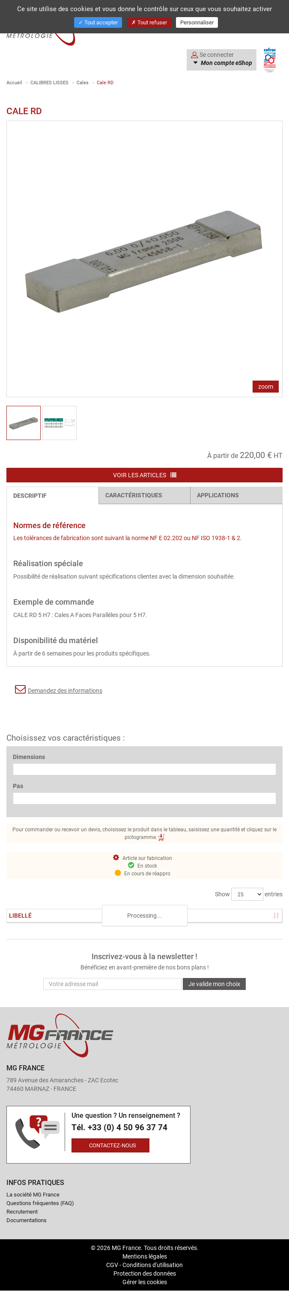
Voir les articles (144, 475)
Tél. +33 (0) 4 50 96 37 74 (119, 1127)
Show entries (249, 894)
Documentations (26, 1220)
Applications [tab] (218, 495)
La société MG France (33, 1194)
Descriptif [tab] (30, 495)
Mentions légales (144, 1256)
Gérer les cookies (144, 1282)
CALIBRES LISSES (49, 82)
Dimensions (29, 757)
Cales (83, 82)
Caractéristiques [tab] (133, 495)
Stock (84, 915)
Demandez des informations (58, 689)
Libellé (20, 915)
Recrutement (22, 1211)
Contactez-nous (112, 1145)
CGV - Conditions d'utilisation (144, 1265)
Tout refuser (149, 22)
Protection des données (144, 1273)
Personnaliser (197, 22)
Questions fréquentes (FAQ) (40, 1203)
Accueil (14, 82)
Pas (18, 786)
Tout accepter (98, 22)
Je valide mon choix (214, 984)
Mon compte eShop (226, 63)
